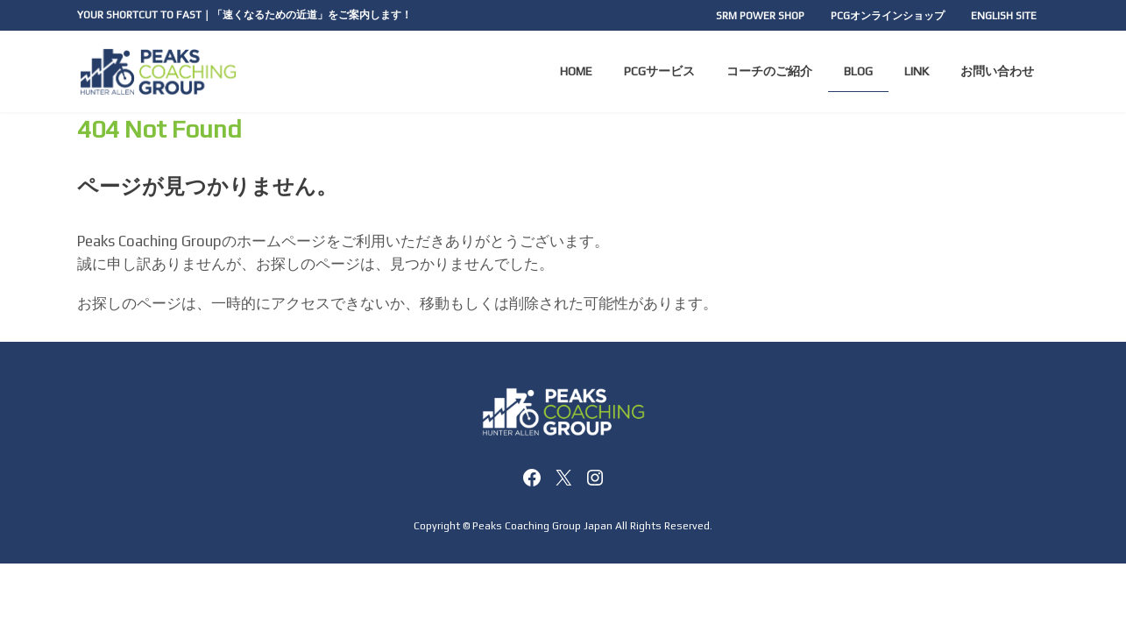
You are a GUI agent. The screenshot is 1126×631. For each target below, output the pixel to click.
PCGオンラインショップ (888, 16)
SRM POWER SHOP (760, 16)
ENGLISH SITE (1004, 16)
